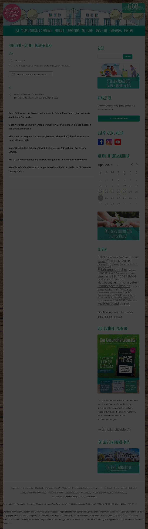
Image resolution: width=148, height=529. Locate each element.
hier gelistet (115, 316)
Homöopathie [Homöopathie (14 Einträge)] (107, 282)
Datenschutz (28, 488)
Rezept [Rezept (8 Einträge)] (115, 295)
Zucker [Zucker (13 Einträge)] (124, 303)
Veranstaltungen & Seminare (36, 30)
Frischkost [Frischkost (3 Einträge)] (125, 273)
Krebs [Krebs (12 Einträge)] (127, 289)
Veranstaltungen (72, 492)
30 (118, 203)
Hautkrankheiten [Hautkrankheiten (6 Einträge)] (106, 279)
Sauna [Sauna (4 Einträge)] (132, 295)
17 (124, 191)
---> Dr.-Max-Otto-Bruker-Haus (29, 94)
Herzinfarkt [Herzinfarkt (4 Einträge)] (119, 279)
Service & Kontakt (55, 492)
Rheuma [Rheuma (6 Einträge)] (124, 295)
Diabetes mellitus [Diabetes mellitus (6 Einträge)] (128, 264)
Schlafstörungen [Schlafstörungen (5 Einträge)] (105, 297)
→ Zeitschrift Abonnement (114, 429)
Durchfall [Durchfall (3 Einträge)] (101, 267)
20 (100, 197)
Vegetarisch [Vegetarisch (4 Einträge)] (127, 297)
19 (136, 191)
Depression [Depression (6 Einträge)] (103, 264)
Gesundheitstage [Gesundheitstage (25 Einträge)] (122, 276)
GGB (17, 30)
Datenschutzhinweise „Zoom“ (47, 488)
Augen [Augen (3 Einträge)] (122, 257)
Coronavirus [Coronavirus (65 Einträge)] (118, 260)
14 (106, 191)
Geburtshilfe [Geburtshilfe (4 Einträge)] (103, 277)
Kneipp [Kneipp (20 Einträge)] (118, 289)
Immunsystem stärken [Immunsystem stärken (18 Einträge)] (114, 286)
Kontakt (128, 30)
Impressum (15, 488)
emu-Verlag (116, 30)
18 (130, 191)
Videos (124, 488)
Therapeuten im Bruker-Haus (33, 492)
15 (112, 191)
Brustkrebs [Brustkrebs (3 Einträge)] (102, 262)
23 (118, 197)
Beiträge (59, 30)
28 (106, 203)
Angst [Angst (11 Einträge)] (101, 256)
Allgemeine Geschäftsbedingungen (77, 488)
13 (100, 191)
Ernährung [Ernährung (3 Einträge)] (132, 270)
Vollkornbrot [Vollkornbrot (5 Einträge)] (132, 300)
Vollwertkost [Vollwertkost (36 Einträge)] (108, 303)
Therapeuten (72, 30)
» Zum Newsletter (118, 118)
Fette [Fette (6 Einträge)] (118, 273)
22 (112, 197)
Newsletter (101, 30)
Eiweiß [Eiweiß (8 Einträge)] (108, 266)
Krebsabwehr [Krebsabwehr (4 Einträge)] (103, 292)
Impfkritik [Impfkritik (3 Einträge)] (101, 290)
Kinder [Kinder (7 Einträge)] (108, 289)
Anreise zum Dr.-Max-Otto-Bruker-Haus (110, 492)
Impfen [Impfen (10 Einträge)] (135, 286)
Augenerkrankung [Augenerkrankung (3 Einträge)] (131, 257)
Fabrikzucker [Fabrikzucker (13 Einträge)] (106, 273)
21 (106, 197)
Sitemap (108, 488)
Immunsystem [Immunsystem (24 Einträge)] (128, 282)
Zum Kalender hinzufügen (29, 74)
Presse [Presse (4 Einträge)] (119, 292)
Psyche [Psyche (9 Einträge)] (126, 292)
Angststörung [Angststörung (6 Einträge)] (112, 257)
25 (130, 197)
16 (118, 191)
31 (106, 180)
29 (112, 203)
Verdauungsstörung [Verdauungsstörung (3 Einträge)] (105, 300)
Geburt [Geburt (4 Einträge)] (133, 273)
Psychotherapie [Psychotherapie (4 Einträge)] (104, 295)
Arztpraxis (87, 30)
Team (116, 488)
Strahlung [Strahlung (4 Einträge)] (118, 297)
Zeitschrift (133, 488)
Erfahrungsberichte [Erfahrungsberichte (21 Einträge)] (112, 270)
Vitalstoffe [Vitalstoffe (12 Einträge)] (119, 299)
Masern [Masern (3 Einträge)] (112, 292)
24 (124, 197)
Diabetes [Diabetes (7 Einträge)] (114, 264)
